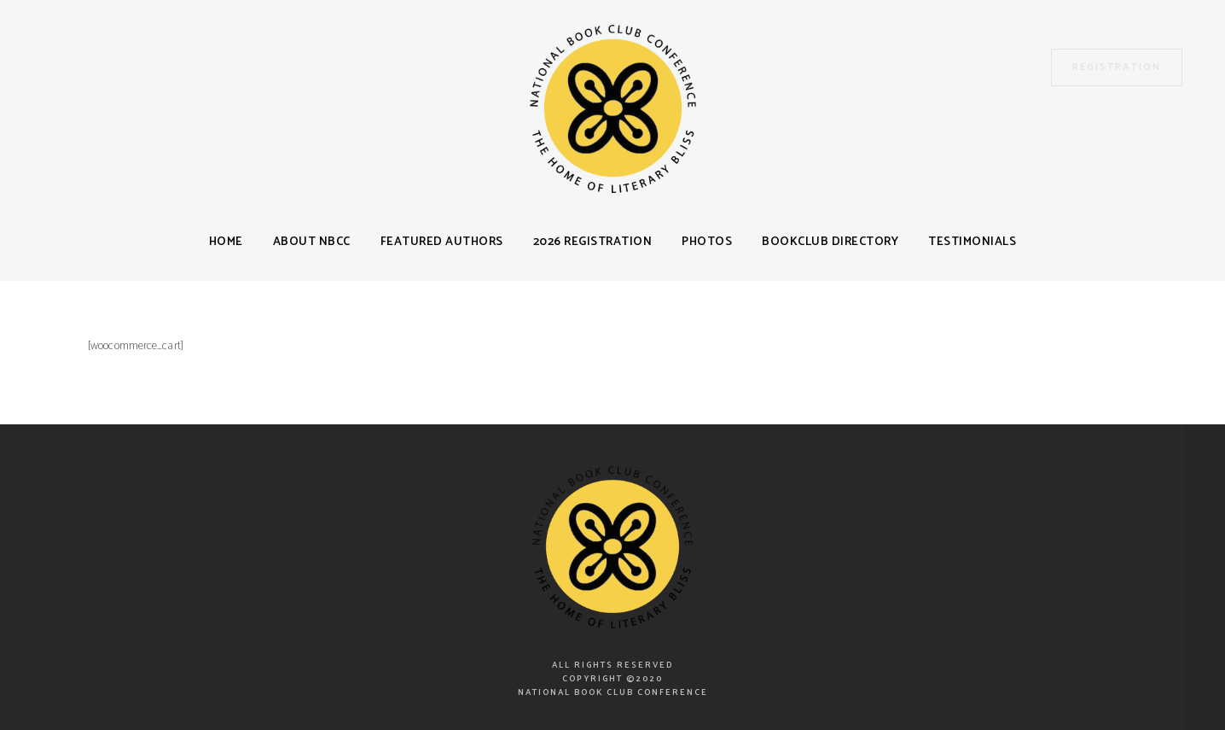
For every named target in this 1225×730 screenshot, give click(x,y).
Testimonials (972, 242)
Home (226, 242)
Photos (707, 242)
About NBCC (312, 242)
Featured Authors (441, 242)
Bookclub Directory (830, 242)
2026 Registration (593, 242)
